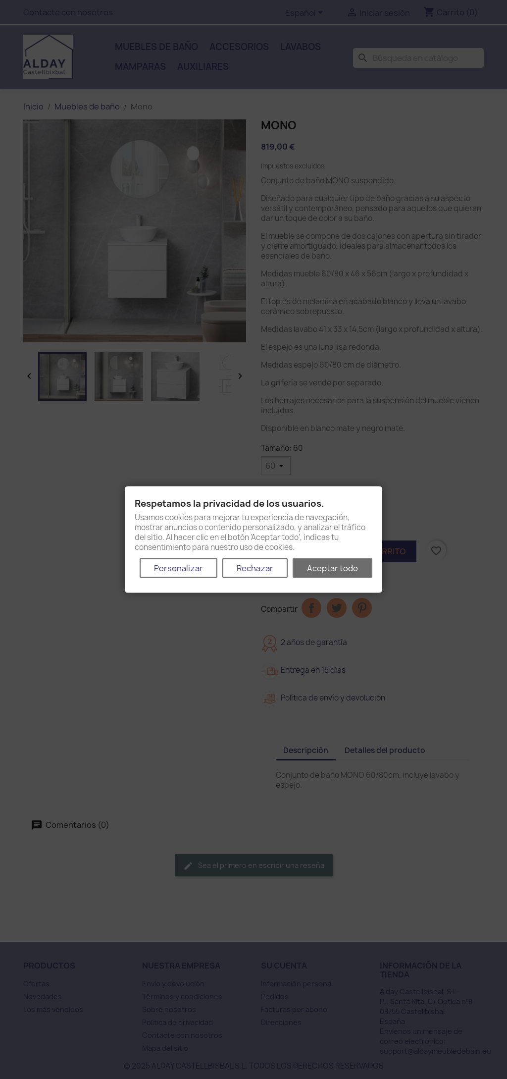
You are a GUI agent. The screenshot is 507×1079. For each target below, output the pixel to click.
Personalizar (178, 567)
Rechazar (255, 567)
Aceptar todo (332, 567)
